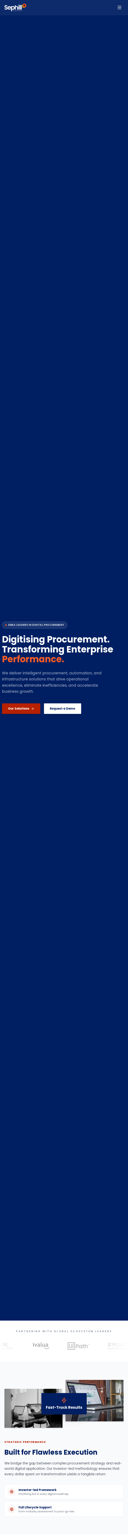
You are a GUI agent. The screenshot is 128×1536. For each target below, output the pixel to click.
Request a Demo (57, 708)
